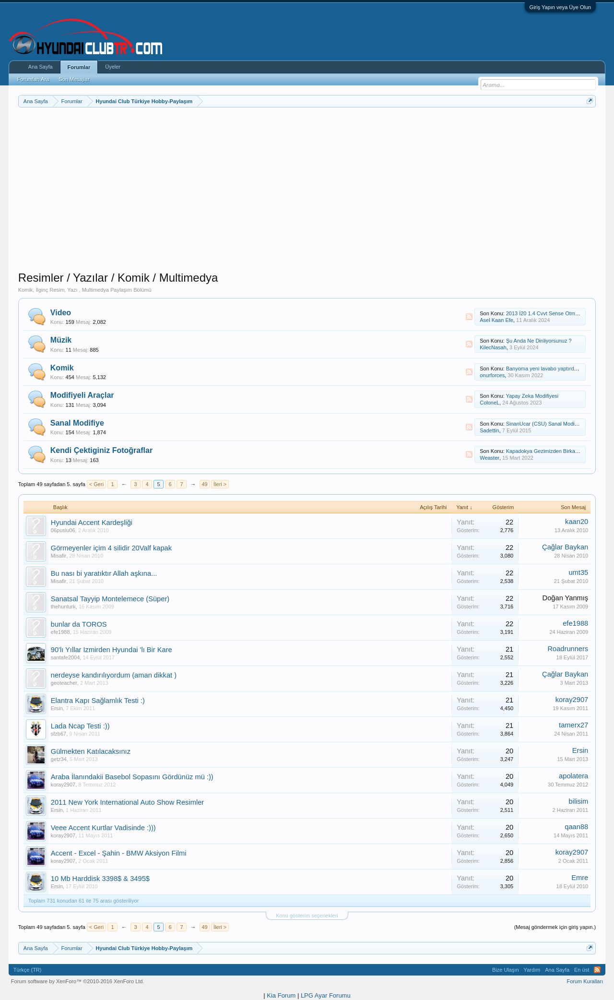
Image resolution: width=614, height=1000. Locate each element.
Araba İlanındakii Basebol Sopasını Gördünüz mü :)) (132, 777)
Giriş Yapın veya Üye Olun (560, 7)
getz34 (59, 759)
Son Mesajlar (74, 79)
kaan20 (576, 521)
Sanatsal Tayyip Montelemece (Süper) (110, 599)
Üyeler (112, 67)
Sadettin (489, 430)
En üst (581, 970)
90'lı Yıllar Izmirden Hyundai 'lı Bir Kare (111, 650)
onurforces (492, 375)
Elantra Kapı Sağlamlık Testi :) (98, 700)
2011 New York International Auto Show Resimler (127, 802)
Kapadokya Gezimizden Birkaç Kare (548, 451)
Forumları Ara (33, 79)
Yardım (532, 970)
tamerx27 (573, 725)
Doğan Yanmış (566, 598)
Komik (62, 368)
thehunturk (63, 606)
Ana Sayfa (40, 67)
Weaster (489, 458)
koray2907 (571, 699)
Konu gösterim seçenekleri (307, 915)
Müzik (60, 340)
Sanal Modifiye (77, 423)
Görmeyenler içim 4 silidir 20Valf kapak (111, 548)
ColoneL (489, 402)
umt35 (578, 572)
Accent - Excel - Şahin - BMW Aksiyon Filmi (119, 853)
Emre (579, 877)
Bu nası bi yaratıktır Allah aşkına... (104, 573)
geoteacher (64, 683)
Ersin (57, 708)
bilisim (578, 801)
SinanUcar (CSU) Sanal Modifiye (544, 424)
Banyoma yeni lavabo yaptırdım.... (546, 368)
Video (60, 313)
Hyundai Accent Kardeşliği (91, 522)
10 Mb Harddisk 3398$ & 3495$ (100, 878)
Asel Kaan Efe (496, 320)
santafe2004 (65, 657)
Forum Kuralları (585, 981)
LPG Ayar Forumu (326, 995)
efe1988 (60, 632)
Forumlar (79, 67)
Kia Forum (281, 995)
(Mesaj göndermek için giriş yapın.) (555, 927)
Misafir (58, 556)
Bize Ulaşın (505, 970)
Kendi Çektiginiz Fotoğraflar (101, 450)
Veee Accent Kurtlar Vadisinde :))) (103, 828)
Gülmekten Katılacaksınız (90, 751)
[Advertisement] (307, 203)
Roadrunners (567, 649)
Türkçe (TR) (27, 970)
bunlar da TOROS (79, 624)
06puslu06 (63, 530)
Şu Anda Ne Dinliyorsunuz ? (539, 341)
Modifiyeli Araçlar (82, 395)
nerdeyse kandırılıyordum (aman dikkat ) (114, 675)
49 (204, 484)
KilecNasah (493, 347)
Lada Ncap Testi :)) (80, 726)
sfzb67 (58, 734)
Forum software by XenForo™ (77, 981)
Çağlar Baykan (565, 547)
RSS (469, 316)
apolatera (573, 776)
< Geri (96, 484)
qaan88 (576, 827)
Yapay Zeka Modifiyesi (532, 396)
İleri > (219, 484)
